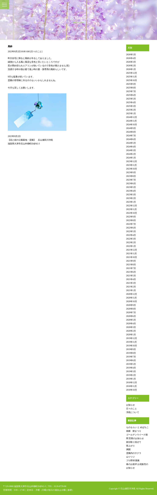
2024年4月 (131, 147)
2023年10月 (131, 169)
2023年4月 (131, 191)
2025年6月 (131, 95)
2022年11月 (131, 209)
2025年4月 (131, 102)
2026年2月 (131, 65)
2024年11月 (131, 121)
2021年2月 (131, 287)
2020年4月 (131, 323)
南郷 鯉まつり (133, 431)
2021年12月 (131, 250)
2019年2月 (131, 375)
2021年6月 (131, 272)
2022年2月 (131, 242)
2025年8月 (131, 88)
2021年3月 (131, 283)
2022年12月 (131, 206)
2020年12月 (131, 294)
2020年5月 (131, 320)
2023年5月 (131, 187)
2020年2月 (131, 331)
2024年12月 (131, 117)
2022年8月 (131, 220)
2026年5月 (131, 54)
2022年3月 (131, 239)
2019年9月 (131, 349)
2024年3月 (131, 150)
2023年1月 (131, 202)
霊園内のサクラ (133, 453)
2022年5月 (131, 231)
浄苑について (132, 412)
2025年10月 (131, 80)
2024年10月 (131, 124)
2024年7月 (131, 135)
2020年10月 (131, 301)
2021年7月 (131, 268)
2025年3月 (131, 106)
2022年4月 (131, 235)
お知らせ (130, 405)
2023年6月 (131, 183)
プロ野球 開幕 (133, 460)
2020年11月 (131, 298)
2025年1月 (131, 113)
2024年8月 (131, 132)
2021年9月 (131, 261)
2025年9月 (131, 84)
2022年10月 (131, 213)
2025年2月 (131, 110)
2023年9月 (131, 172)
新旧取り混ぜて (133, 442)
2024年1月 (131, 158)
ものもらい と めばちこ (137, 427)
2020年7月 (131, 312)
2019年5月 (131, 364)
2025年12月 (131, 73)
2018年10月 (131, 390)
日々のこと (36, 51)
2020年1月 (131, 334)
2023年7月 (131, 180)
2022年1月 (131, 246)
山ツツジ (130, 457)
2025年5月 (131, 99)
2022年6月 (131, 228)
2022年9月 (131, 217)
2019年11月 (131, 342)
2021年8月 (131, 264)
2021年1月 (131, 290)
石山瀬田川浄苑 (127, 488)
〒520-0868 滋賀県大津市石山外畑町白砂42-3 (24, 486)
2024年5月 (131, 143)
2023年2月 (131, 198)
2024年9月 (131, 128)
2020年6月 (131, 316)
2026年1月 (131, 69)
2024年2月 (131, 154)
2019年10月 (131, 346)
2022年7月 (131, 224)
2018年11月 (131, 386)
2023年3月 (131, 194)
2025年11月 (131, 77)
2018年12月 (131, 382)
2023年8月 (131, 176)
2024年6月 (131, 139)
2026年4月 (131, 58)
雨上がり (130, 446)
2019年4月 (131, 368)
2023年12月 (131, 161)
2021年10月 (131, 257)
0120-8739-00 (60, 486)
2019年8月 (131, 353)
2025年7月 (131, 91)
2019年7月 (131, 357)
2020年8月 (131, 309)
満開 (128, 449)
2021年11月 (131, 253)
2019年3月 (131, 371)
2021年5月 (131, 276)
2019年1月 (131, 379)
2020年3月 (131, 327)
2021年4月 (131, 279)
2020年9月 (131, 305)
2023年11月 (131, 165)
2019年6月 (131, 360)
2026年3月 (131, 62)
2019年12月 (131, 338)
